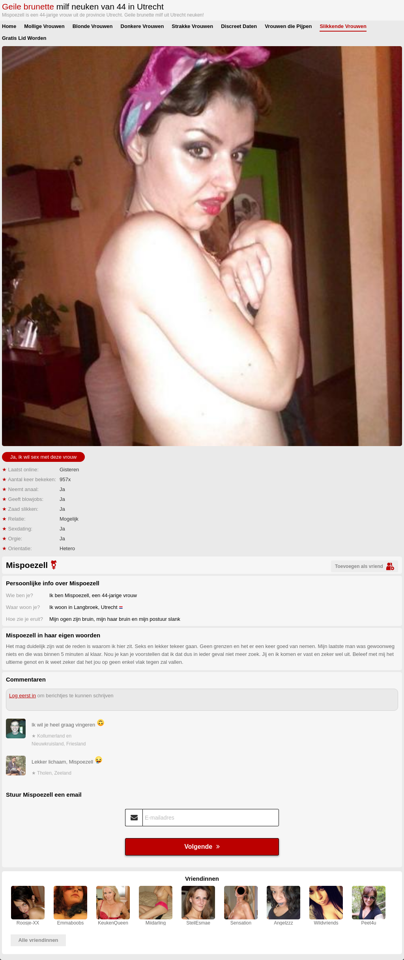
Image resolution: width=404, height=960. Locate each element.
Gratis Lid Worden (24, 38)
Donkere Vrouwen (142, 26)
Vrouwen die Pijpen (288, 26)
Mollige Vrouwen (44, 26)
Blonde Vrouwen (93, 26)
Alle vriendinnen (38, 940)
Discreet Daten (239, 26)
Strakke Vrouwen (192, 26)
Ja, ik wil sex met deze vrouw (43, 457)
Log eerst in (22, 696)
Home (9, 26)
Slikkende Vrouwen (343, 26)
